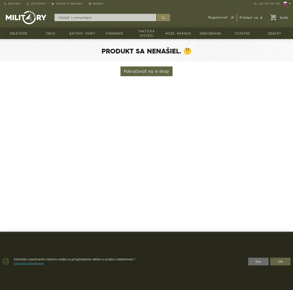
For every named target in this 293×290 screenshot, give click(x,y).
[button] (221, 17)
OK (280, 262)
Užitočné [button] (35, 3)
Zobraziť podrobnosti (29, 263)
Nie (258, 262)
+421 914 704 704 (267, 3)
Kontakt (12, 3)
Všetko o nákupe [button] (66, 3)
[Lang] (287, 4)
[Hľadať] (163, 17)
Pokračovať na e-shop (146, 71)
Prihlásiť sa (251, 17)
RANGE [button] (95, 3)
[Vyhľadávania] (105, 17)
